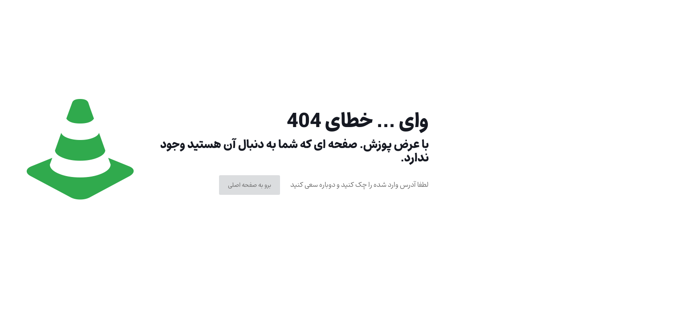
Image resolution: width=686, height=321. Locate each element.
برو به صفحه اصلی (249, 185)
